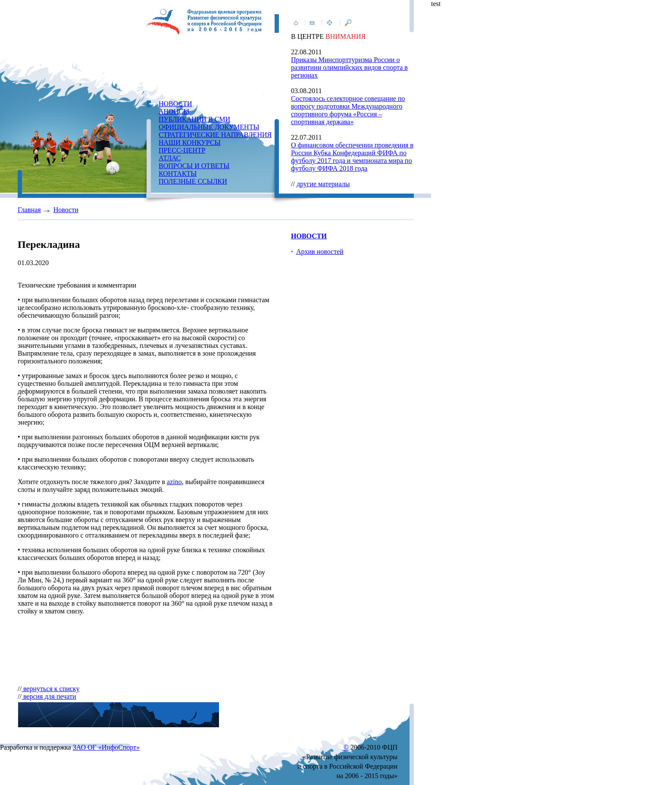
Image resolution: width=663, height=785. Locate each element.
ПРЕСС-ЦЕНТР (182, 150)
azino (174, 481)
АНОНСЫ (174, 111)
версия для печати (49, 696)
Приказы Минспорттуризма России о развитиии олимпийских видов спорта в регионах (349, 67)
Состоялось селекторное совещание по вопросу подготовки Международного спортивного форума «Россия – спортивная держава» (348, 110)
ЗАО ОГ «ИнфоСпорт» (106, 747)
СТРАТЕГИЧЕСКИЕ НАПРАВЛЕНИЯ (215, 134)
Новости (65, 209)
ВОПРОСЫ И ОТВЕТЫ (194, 165)
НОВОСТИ (175, 103)
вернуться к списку (51, 688)
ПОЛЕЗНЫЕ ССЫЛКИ (193, 181)
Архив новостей (320, 251)
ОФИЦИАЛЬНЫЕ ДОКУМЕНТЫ (209, 127)
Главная (29, 209)
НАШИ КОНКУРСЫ (190, 142)
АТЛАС (170, 158)
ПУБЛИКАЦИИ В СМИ (194, 119)
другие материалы (323, 184)
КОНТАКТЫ (178, 173)
